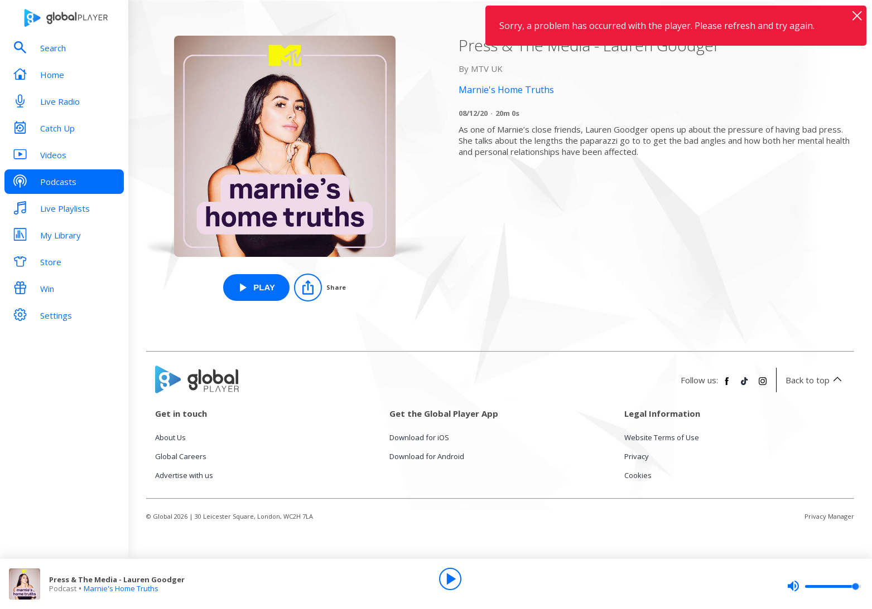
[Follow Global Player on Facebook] (727, 385)
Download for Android (426, 456)
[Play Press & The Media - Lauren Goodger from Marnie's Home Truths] (256, 287)
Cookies (638, 475)
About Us (170, 437)
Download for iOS (419, 437)
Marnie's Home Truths (121, 588)
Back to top (815, 380)
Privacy (636, 456)
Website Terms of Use (661, 437)
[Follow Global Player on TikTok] (745, 385)
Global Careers (180, 456)
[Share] (320, 287)
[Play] (450, 579)
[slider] (824, 586)
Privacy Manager (829, 516)
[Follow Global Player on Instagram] (762, 385)
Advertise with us (184, 475)
